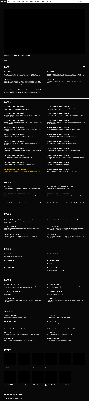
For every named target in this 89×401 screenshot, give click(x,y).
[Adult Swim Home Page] (3, 1)
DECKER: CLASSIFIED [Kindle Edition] (14, 398)
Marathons (13, 1)
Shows (9, 1)
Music (23, 1)
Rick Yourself (37, 1)
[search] (87, 1)
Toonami (18, 1)
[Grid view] (84, 66)
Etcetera (43, 1)
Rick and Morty (49, 1)
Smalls (27, 1)
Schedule (31, 1)
